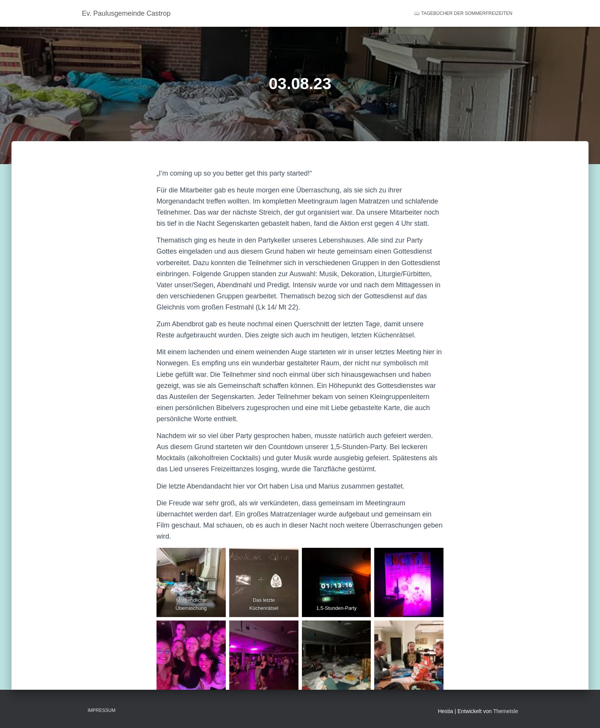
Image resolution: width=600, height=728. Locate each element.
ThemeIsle (505, 711)
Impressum (102, 710)
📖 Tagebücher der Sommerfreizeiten (463, 13)
